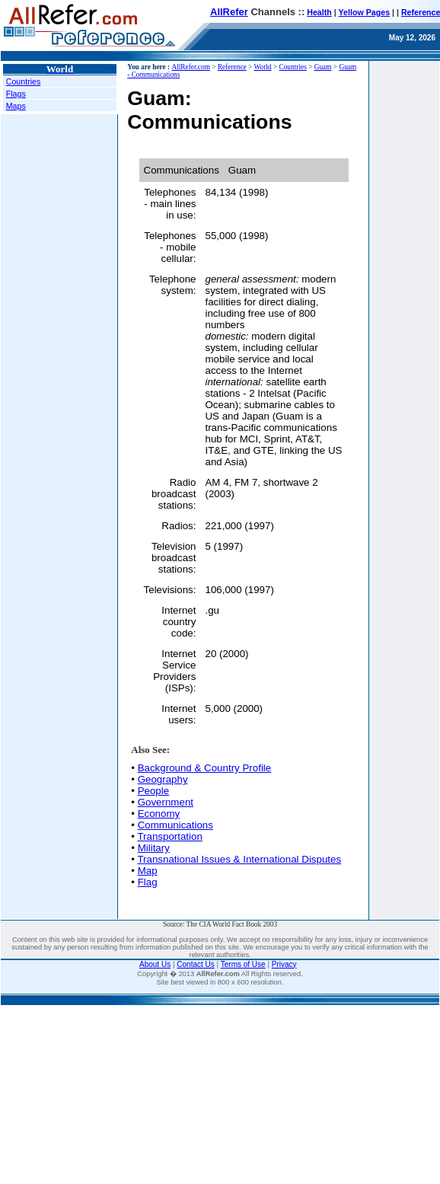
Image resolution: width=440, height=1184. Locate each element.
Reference (232, 67)
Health (319, 12)
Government (165, 802)
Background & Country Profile (205, 768)
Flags (16, 93)
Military (154, 848)
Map (148, 870)
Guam (323, 67)
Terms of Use (243, 964)
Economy (159, 813)
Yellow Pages (365, 12)
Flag (148, 882)
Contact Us (195, 964)
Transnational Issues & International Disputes (239, 859)
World (262, 67)
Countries (23, 81)
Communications (175, 825)
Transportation (169, 836)
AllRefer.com (190, 67)
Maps (16, 105)
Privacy (284, 964)
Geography (163, 779)
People (154, 790)
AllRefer (229, 12)
